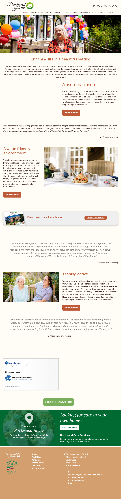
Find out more (71, 112)
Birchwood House (12, 372)
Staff (94, 13)
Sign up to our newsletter (58, 401)
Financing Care (56, 13)
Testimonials (85, 13)
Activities (44, 13)
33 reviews (28, 379)
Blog (66, 13)
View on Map (73, 465)
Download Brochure (95, 218)
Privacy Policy (39, 468)
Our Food (74, 13)
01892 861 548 (77, 480)
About (25, 13)
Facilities (35, 13)
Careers (101, 13)
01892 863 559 (77, 477)
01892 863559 (104, 6)
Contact (110, 13)
